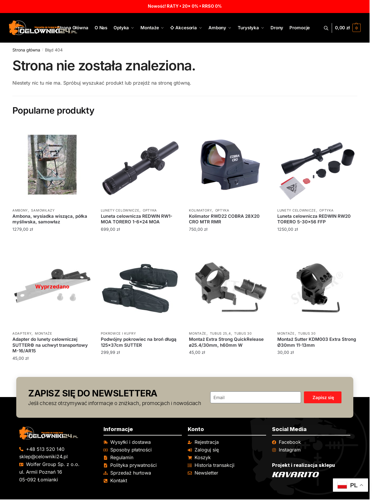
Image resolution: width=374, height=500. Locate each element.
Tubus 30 (243, 333)
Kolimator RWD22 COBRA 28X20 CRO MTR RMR (224, 219)
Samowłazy (42, 210)
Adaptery (22, 333)
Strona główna (26, 49)
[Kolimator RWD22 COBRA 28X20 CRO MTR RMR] (228, 164)
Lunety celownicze (120, 210)
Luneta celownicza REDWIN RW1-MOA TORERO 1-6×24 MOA (136, 219)
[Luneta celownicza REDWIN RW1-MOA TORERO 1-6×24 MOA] (140, 164)
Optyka (150, 210)
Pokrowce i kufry (118, 333)
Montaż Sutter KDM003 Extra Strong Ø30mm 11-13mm (316, 342)
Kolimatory (200, 210)
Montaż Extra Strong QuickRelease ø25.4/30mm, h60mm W (226, 342)
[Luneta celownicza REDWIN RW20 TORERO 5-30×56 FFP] (317, 164)
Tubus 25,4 (220, 333)
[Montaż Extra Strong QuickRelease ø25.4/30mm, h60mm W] (228, 288)
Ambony (20, 210)
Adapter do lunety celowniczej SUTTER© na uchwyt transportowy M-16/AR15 (50, 345)
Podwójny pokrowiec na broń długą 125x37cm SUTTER (139, 342)
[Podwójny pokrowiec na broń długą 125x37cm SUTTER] (140, 288)
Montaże (43, 333)
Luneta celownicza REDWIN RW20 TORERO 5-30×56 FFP (314, 219)
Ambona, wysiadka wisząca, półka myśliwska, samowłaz (49, 219)
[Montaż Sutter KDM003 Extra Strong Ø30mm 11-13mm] (317, 288)
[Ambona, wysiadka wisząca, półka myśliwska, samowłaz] (52, 164)
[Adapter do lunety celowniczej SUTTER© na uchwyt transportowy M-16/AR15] (52, 288)
